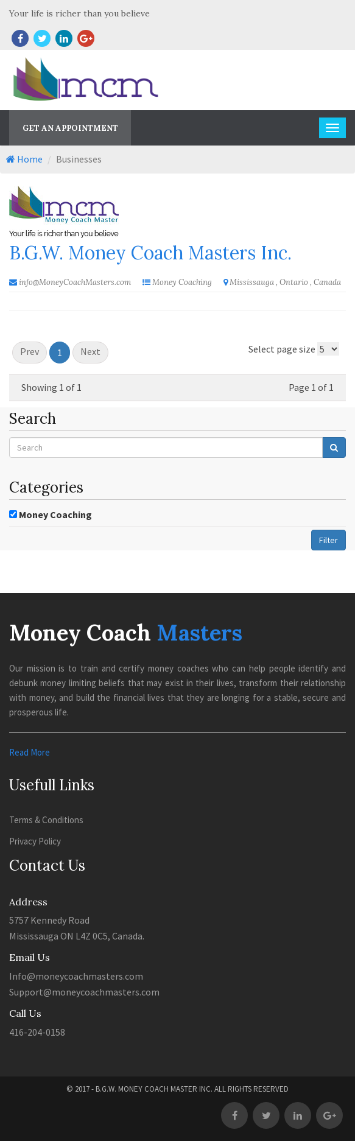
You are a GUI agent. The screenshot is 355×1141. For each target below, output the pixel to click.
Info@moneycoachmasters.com (76, 976)
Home (24, 159)
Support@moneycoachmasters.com (84, 992)
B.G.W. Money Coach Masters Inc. (150, 252)
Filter (328, 540)
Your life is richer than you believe (79, 13)
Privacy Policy (35, 841)
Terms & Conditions (46, 820)
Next (90, 351)
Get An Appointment (70, 128)
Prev (29, 351)
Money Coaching (55, 514)
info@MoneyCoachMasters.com (75, 282)
